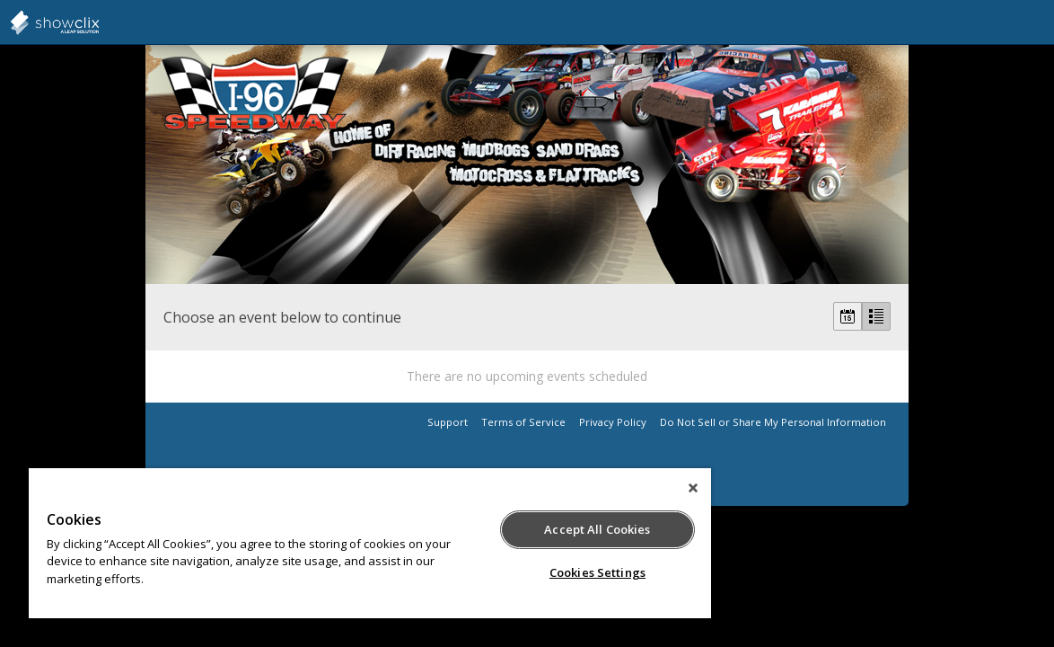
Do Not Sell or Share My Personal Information (773, 422)
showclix (99, 22)
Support (447, 422)
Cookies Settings (537, 572)
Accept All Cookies (537, 529)
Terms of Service (523, 422)
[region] (334, 543)
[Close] (622, 488)
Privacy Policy (612, 422)
